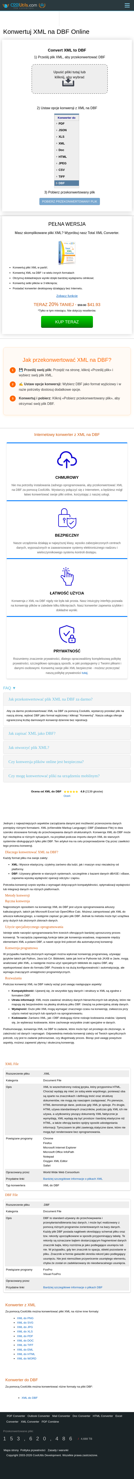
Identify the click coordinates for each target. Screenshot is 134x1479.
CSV (62, 169)
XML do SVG (25, 1322)
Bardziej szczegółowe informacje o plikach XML (73, 1178)
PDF (62, 123)
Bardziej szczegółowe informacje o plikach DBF (72, 1287)
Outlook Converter (39, 1416)
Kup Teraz (67, 322)
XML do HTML (26, 1354)
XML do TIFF (25, 1345)
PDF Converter (16, 1416)
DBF (62, 183)
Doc (61, 150)
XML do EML (25, 1349)
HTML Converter (103, 1416)
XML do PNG (25, 1318)
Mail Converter (61, 1416)
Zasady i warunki (58, 1450)
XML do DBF (30, 1397)
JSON (63, 130)
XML (62, 143)
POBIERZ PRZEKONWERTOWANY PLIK (69, 201)
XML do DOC (25, 1340)
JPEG (62, 163)
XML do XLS (25, 1331)
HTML (63, 156)
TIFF (62, 176)
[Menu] (127, 5)
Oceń (67, 795)
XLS (61, 136)
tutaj (84, 673)
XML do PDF (25, 1336)
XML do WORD (26, 1358)
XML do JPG (25, 1327)
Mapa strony (11, 1450)
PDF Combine (50, 1421)
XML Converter (30, 1421)
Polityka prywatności (32, 1450)
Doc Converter (81, 1416)
